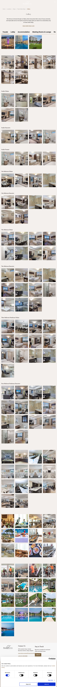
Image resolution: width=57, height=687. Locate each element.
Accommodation (25, 32)
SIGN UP (38, 655)
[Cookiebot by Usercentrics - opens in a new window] (49, 659)
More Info (50, 680)
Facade (5, 32)
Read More (26, 26)
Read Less (31, 26)
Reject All (28, 684)
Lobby (14, 32)
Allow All (46, 684)
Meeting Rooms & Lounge (44, 32)
